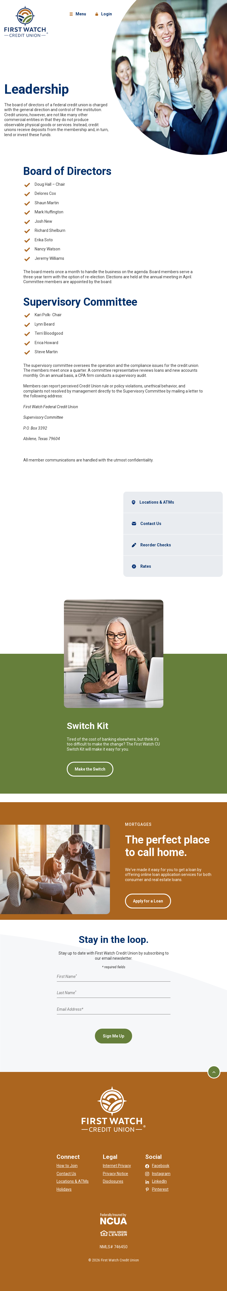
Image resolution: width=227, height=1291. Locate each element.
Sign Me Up (113, 1036)
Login (104, 14)
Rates (145, 566)
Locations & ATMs (156, 502)
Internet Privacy (117, 1165)
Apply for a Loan (148, 901)
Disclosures (113, 1181)
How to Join (67, 1165)
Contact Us (150, 523)
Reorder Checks (156, 545)
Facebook (160, 1165)
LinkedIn (159, 1181)
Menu (78, 14)
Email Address (70, 1009)
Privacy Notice (115, 1173)
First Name (67, 976)
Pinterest (160, 1189)
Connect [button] (68, 1156)
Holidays (64, 1189)
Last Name (66, 992)
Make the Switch (90, 769)
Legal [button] (110, 1156)
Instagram (161, 1173)
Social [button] (153, 1156)
